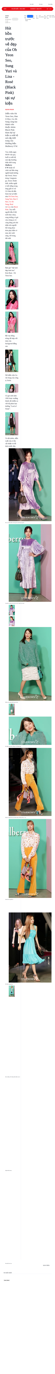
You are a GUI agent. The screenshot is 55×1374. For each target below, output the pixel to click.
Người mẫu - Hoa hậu (18, 8)
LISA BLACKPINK (41, 16)
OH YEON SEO (45, 17)
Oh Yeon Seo (13, 196)
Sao (5, 8)
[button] (15, 19)
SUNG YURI (50, 16)
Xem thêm (6, 1280)
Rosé (11, 204)
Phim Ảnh (25, 16)
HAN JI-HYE (48, 17)
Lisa (8, 207)
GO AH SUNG (37, 17)
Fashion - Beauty (36, 8)
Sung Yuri (8, 199)
